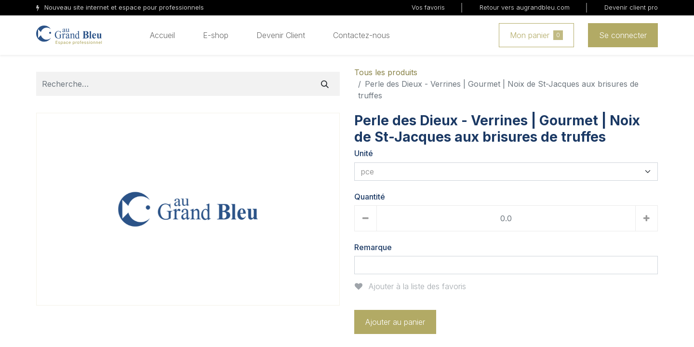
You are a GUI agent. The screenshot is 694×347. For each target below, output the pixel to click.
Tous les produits (385, 72)
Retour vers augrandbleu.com (525, 7)
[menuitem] (162, 35)
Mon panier (536, 35)
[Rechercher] (325, 84)
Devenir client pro (631, 7)
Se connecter (623, 35)
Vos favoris (428, 7)
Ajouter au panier (395, 322)
